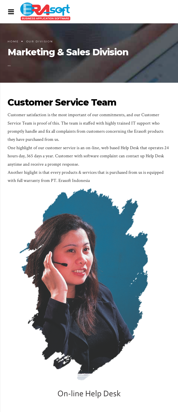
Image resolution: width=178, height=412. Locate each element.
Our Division (39, 41)
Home (13, 41)
